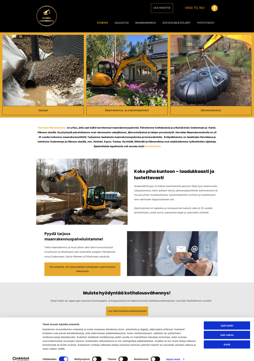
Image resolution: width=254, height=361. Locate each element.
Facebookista (153, 146)
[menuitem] (102, 23)
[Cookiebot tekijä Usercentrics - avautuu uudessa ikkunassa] (21, 354)
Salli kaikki (227, 321)
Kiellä (227, 339)
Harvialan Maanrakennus (52, 128)
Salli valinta (227, 330)
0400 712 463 (194, 8)
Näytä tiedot (173, 354)
